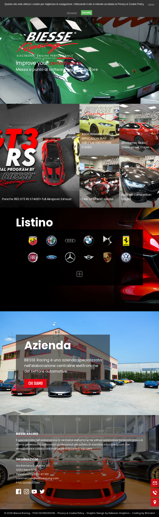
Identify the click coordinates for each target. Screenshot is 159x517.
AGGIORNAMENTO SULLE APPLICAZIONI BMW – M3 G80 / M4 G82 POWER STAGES (98, 140)
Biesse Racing (21, 513)
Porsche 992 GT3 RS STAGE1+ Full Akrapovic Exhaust (36, 199)
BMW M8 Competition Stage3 (136, 197)
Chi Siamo (35, 383)
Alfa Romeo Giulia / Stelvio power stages (135, 145)
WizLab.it (150, 513)
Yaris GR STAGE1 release (97, 199)
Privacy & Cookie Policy (71, 513)
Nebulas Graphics (119, 513)
